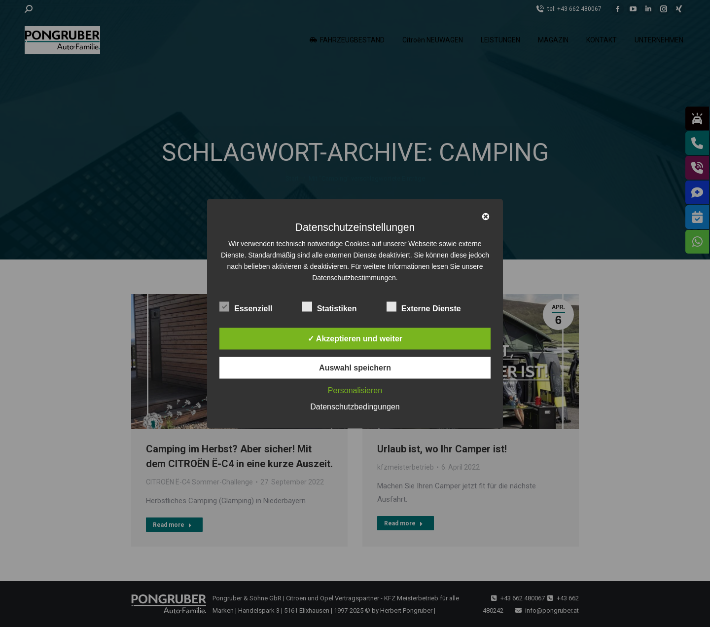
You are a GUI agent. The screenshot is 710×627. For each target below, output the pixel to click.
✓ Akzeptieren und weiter (355, 338)
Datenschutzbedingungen (354, 406)
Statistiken (329, 306)
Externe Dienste (424, 306)
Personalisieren (355, 390)
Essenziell (245, 306)
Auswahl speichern (355, 367)
